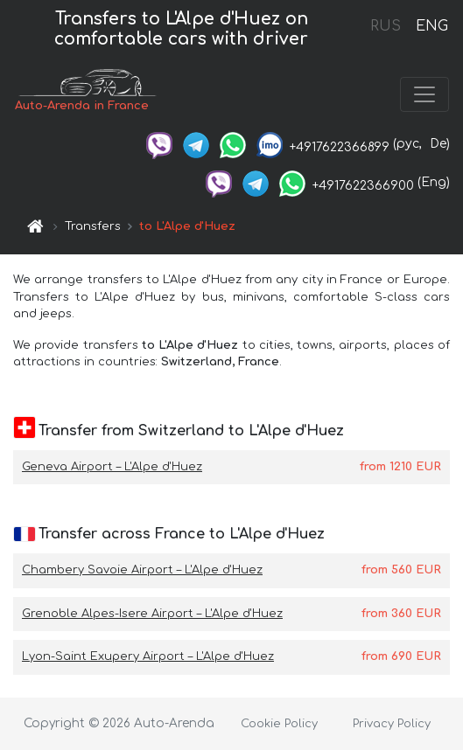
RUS (385, 26)
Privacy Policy (392, 724)
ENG (431, 26)
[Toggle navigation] (424, 94)
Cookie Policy (279, 724)
